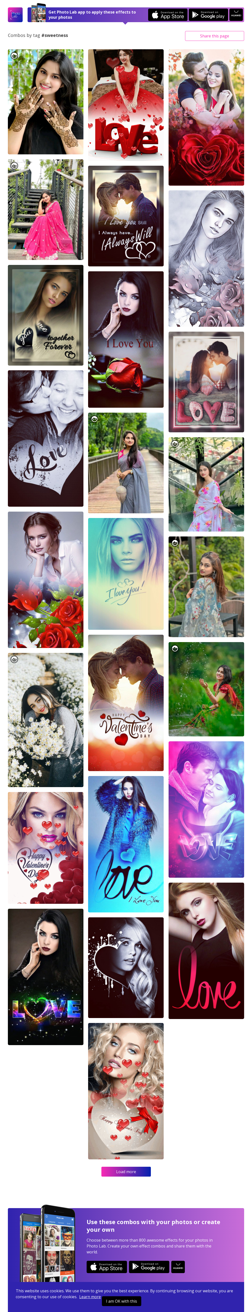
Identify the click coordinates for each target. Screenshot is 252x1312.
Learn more (90, 1296)
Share (214, 36)
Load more (126, 1171)
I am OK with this (121, 1301)
